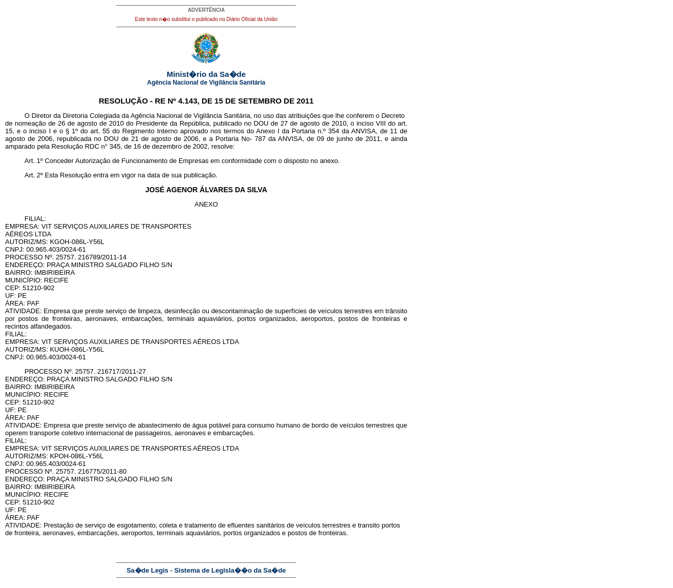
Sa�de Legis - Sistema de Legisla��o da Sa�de (206, 570)
